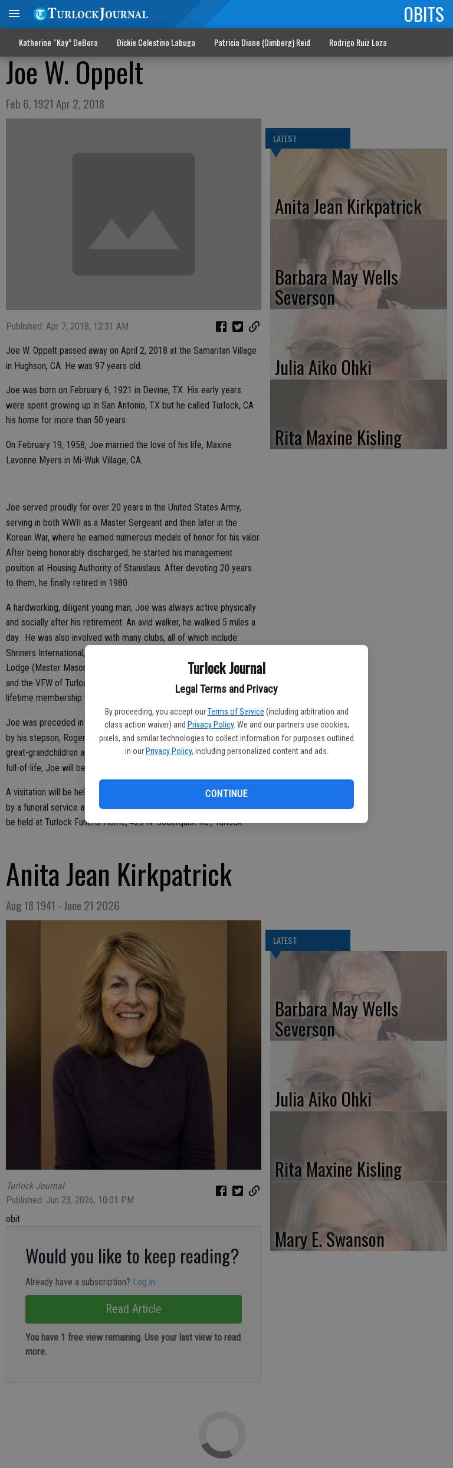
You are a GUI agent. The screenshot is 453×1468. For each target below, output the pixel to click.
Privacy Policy (211, 724)
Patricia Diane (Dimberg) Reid (262, 42)
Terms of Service (236, 711)
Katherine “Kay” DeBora (58, 42)
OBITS (424, 13)
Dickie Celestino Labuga (156, 42)
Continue (226, 793)
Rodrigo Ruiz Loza (358, 42)
